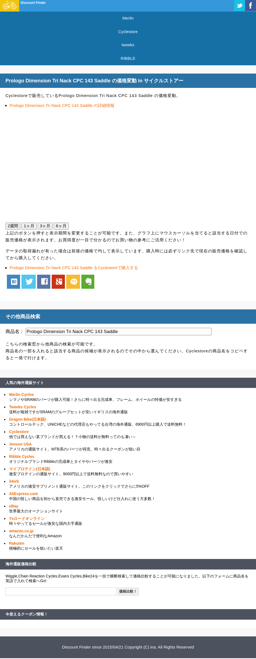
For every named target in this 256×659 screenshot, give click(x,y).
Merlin (128, 18)
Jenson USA (20, 444)
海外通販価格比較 (20, 564)
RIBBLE (128, 58)
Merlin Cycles (21, 394)
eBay (13, 506)
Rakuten (16, 543)
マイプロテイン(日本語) (29, 469)
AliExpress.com (23, 493)
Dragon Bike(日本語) (27, 419)
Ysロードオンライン (27, 518)
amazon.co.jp (21, 531)
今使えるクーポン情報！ (26, 614)
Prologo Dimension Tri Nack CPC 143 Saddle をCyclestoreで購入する (74, 267)
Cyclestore (128, 31)
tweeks (128, 44)
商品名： (14, 331)
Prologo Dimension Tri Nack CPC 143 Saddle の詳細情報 (62, 105)
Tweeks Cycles (22, 407)
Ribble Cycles (21, 456)
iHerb (14, 481)
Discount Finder (33, 3)
